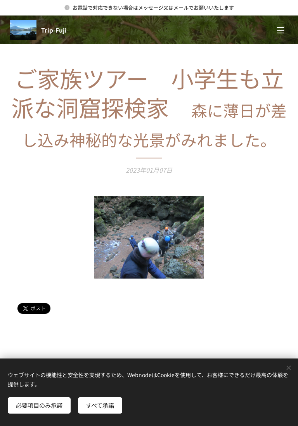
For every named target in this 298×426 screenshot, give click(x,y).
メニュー (280, 30)
